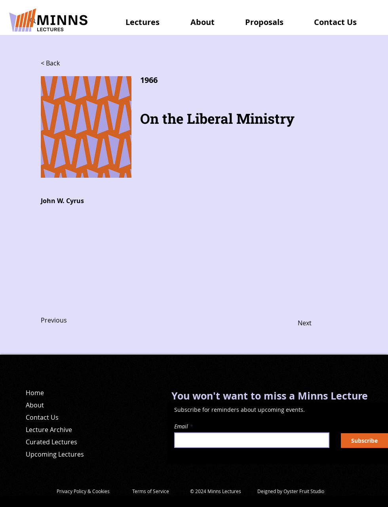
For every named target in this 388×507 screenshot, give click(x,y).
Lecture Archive (49, 429)
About (35, 405)
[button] (150, 18)
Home (35, 392)
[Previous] (67, 320)
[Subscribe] (364, 440)
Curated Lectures (51, 442)
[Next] (292, 323)
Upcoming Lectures (55, 454)
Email (181, 426)
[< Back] (67, 63)
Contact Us (42, 417)
